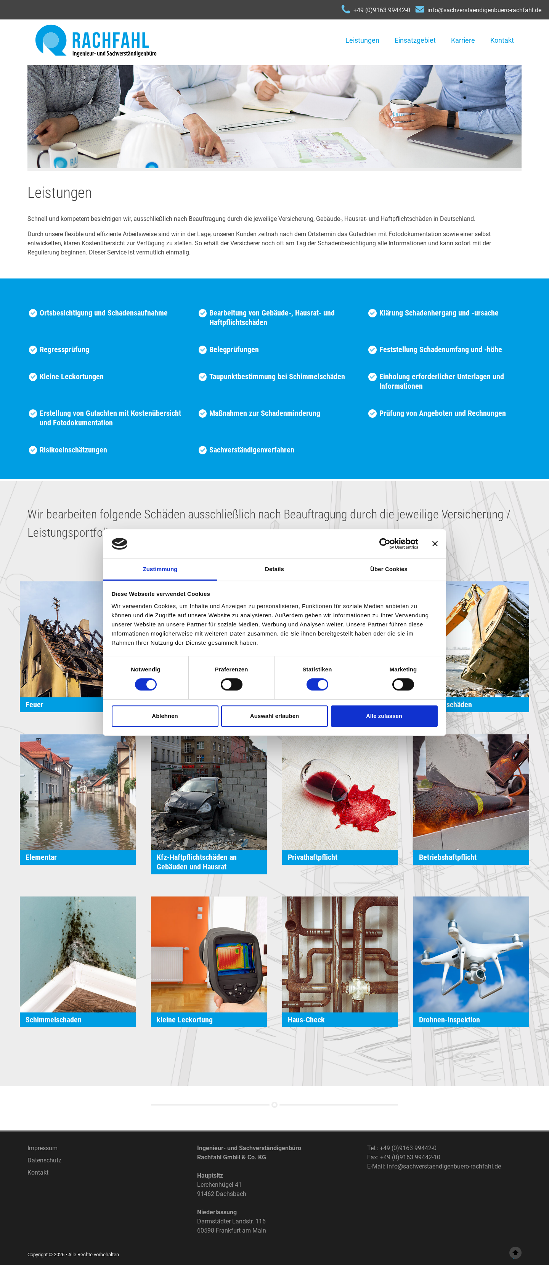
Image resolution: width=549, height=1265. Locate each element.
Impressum (42, 1148)
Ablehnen (165, 716)
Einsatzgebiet (415, 40)
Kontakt (502, 40)
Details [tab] (274, 569)
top (516, 1253)
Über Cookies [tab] (389, 569)
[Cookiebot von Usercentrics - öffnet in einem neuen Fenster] (385, 544)
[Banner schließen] (435, 544)
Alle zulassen (384, 716)
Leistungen (362, 40)
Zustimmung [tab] (160, 569)
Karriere (463, 40)
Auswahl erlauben (274, 716)
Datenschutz (44, 1160)
